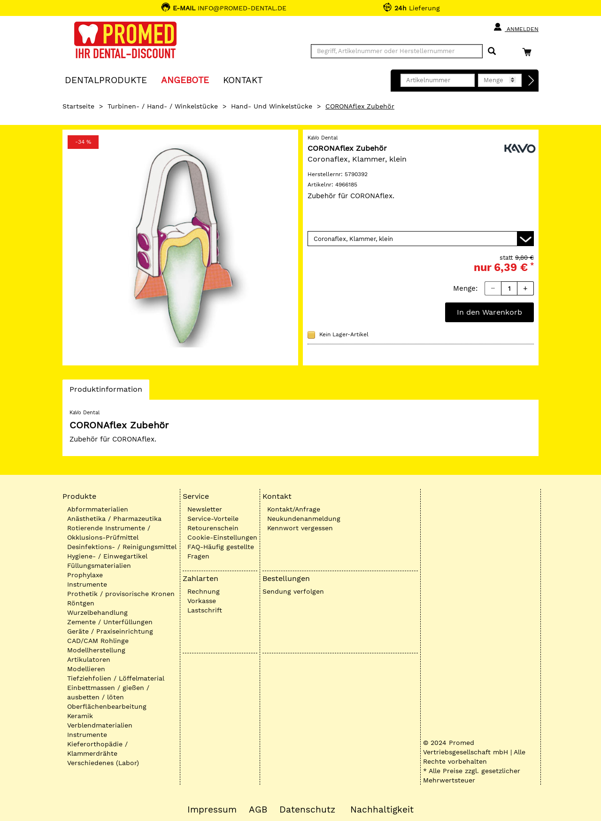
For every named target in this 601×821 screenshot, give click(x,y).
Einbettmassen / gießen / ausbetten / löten (108, 692)
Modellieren (86, 669)
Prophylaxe (85, 575)
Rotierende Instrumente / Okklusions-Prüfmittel (108, 532)
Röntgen (80, 603)
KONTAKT (242, 79)
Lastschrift (204, 610)
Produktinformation (105, 392)
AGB (258, 810)
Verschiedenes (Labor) (103, 763)
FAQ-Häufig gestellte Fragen (220, 551)
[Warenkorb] (529, 52)
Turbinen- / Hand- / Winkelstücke (163, 106)
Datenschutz (307, 810)
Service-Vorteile (213, 518)
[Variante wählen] (421, 238)
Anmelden (516, 27)
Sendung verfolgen (293, 591)
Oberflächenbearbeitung (106, 706)
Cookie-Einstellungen (222, 537)
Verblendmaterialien (99, 725)
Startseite (78, 106)
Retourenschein (213, 528)
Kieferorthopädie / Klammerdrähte (97, 748)
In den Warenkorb (489, 312)
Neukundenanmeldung (303, 518)
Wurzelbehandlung (97, 612)
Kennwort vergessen (300, 528)
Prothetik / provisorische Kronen (121, 593)
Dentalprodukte (106, 79)
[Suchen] (492, 51)
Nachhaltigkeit (382, 810)
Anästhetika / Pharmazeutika (114, 518)
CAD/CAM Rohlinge (98, 640)
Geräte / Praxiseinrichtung (110, 631)
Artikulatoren (88, 659)
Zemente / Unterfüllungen (110, 622)
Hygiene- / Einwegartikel (107, 556)
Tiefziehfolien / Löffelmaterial (115, 678)
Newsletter (204, 509)
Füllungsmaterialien (99, 565)
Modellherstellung (96, 650)
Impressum (212, 810)
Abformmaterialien (97, 509)
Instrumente (87, 584)
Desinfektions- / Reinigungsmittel (122, 546)
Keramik (80, 716)
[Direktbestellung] (531, 81)
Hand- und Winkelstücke (271, 106)
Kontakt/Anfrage (293, 509)
